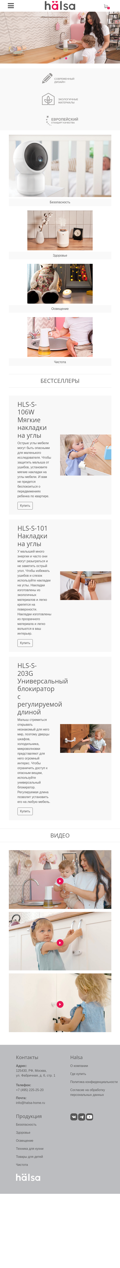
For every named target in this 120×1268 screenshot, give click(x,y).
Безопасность (26, 1124)
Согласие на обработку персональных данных (87, 1092)
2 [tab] (60, 59)
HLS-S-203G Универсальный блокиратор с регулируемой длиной (42, 688)
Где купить (78, 1074)
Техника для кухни (30, 1148)
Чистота (22, 1164)
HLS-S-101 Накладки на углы (32, 536)
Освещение (24, 1140)
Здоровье (23, 1132)
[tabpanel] (60, 38)
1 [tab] (54, 59)
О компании (79, 1066)
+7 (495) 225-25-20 (30, 1090)
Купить (25, 505)
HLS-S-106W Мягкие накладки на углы (32, 420)
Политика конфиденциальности (94, 1082)
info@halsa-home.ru (30, 1103)
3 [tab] (66, 59)
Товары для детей (29, 1156)
